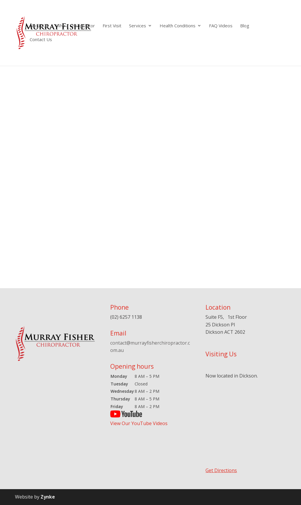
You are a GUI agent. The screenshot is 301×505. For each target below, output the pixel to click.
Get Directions (221, 470)
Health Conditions (177, 26)
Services (137, 26)
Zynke (48, 497)
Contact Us (41, 39)
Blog (244, 26)
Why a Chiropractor (75, 26)
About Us (39, 26)
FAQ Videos (221, 26)
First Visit (112, 26)
